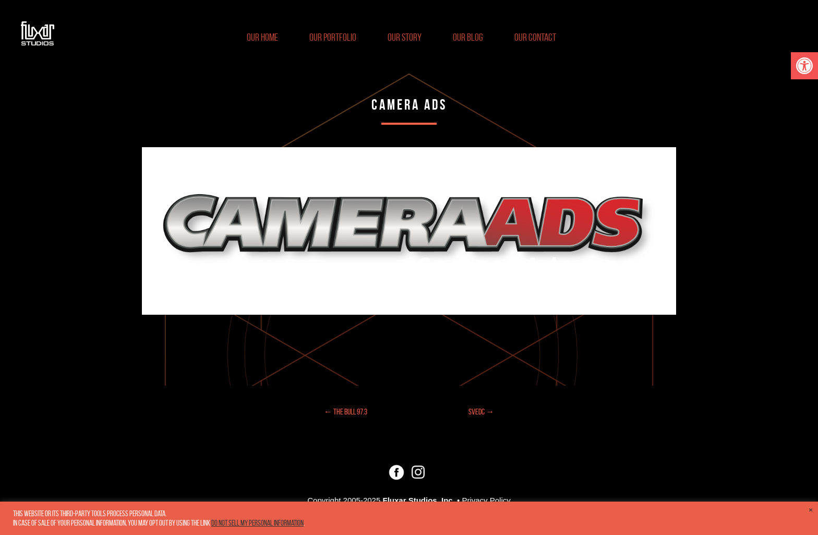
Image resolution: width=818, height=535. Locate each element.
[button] (804, 65)
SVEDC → (481, 411)
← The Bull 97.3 (345, 411)
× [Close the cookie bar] (811, 510)
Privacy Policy (486, 500)
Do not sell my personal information (257, 523)
